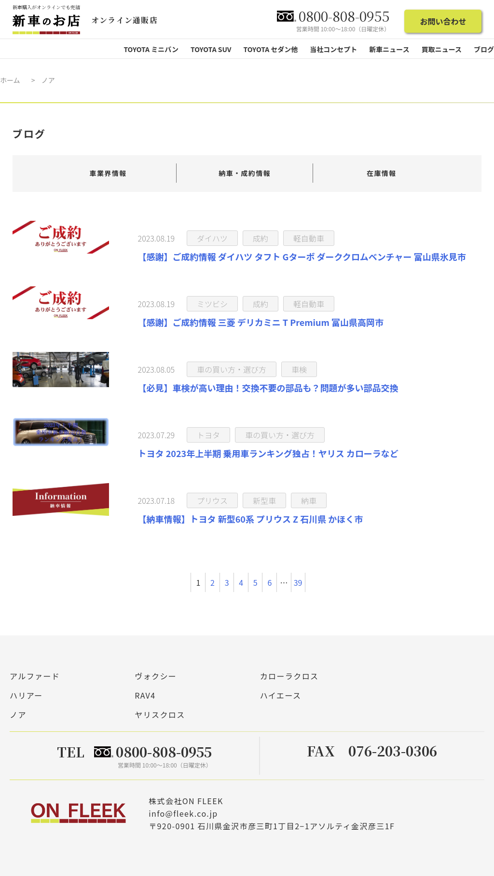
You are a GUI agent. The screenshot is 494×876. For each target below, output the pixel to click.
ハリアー (26, 695)
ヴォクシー (156, 676)
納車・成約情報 (245, 173)
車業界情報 (108, 173)
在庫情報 (382, 173)
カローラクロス (289, 676)
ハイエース (281, 695)
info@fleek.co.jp (183, 813)
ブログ (484, 49)
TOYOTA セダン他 (270, 49)
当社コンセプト (333, 49)
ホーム (10, 80)
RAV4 (145, 695)
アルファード (35, 676)
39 (298, 582)
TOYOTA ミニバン (151, 49)
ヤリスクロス (160, 714)
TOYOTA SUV (211, 49)
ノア (18, 714)
